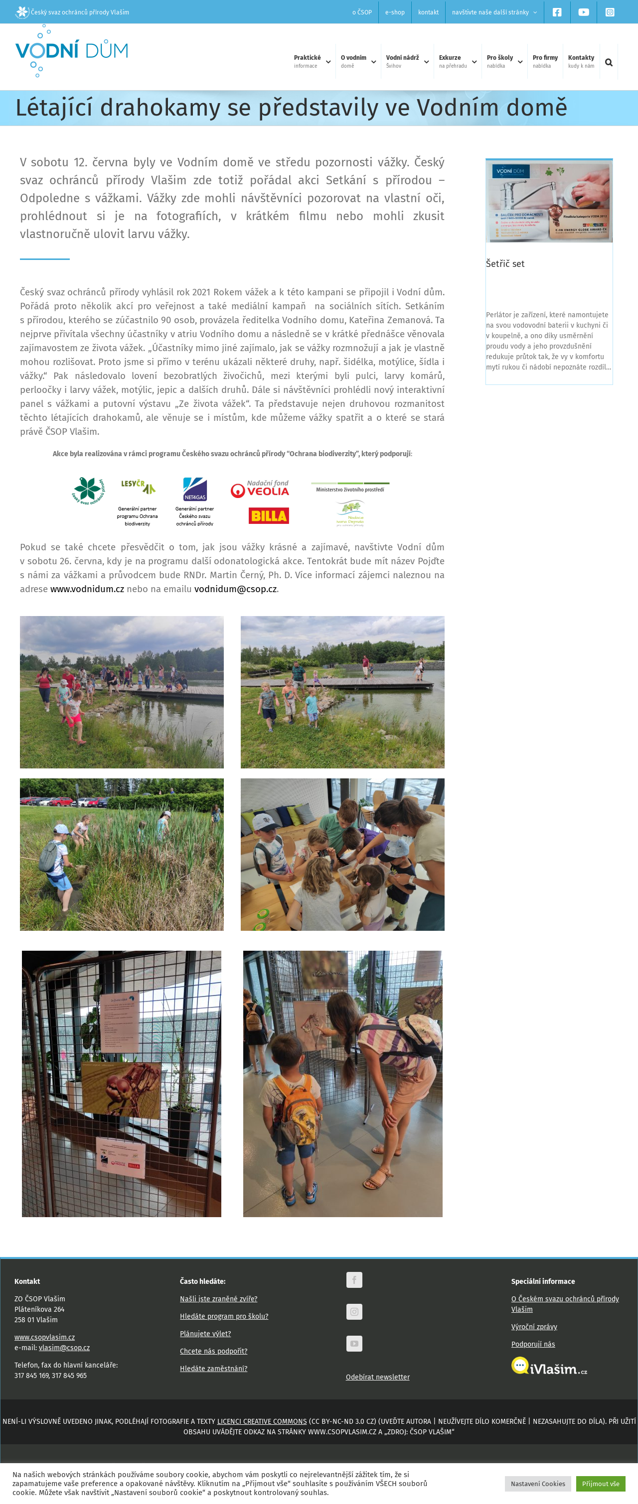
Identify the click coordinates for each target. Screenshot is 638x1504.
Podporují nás (533, 1363)
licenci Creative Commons (262, 1440)
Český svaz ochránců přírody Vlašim (72, 12)
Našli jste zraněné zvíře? (218, 1318)
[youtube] (354, 1363)
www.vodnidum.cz (87, 608)
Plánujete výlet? (205, 1353)
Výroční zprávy (534, 1346)
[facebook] (354, 1299)
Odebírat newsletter (378, 1396)
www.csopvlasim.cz (44, 1356)
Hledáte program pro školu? (224, 1335)
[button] (609, 62)
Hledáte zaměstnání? (213, 1387)
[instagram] (354, 1331)
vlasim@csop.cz (64, 1367)
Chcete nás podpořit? (213, 1370)
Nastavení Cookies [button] (538, 1484)
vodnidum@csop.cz (235, 608)
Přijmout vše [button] (601, 1484)
